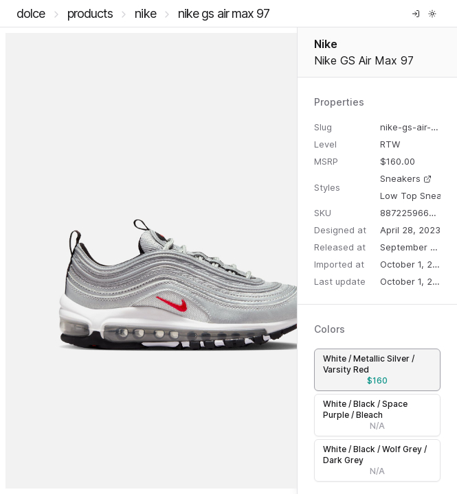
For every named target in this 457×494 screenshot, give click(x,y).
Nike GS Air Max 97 (224, 13)
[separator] (297, 260)
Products (90, 13)
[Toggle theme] (432, 13)
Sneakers (406, 178)
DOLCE (30, 13)
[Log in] (416, 13)
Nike (145, 13)
